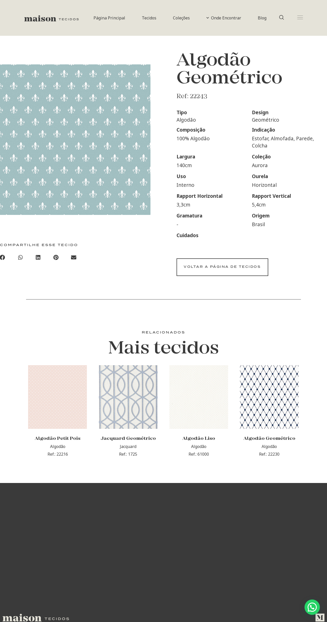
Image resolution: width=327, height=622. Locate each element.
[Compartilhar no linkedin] (38, 258)
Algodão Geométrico (269, 442)
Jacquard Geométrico (128, 442)
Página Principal (109, 18)
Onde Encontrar (223, 18)
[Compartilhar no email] (73, 258)
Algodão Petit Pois (57, 442)
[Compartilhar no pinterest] (56, 258)
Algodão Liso (198, 442)
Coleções (181, 18)
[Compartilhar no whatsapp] (20, 258)
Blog (262, 18)
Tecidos (149, 18)
